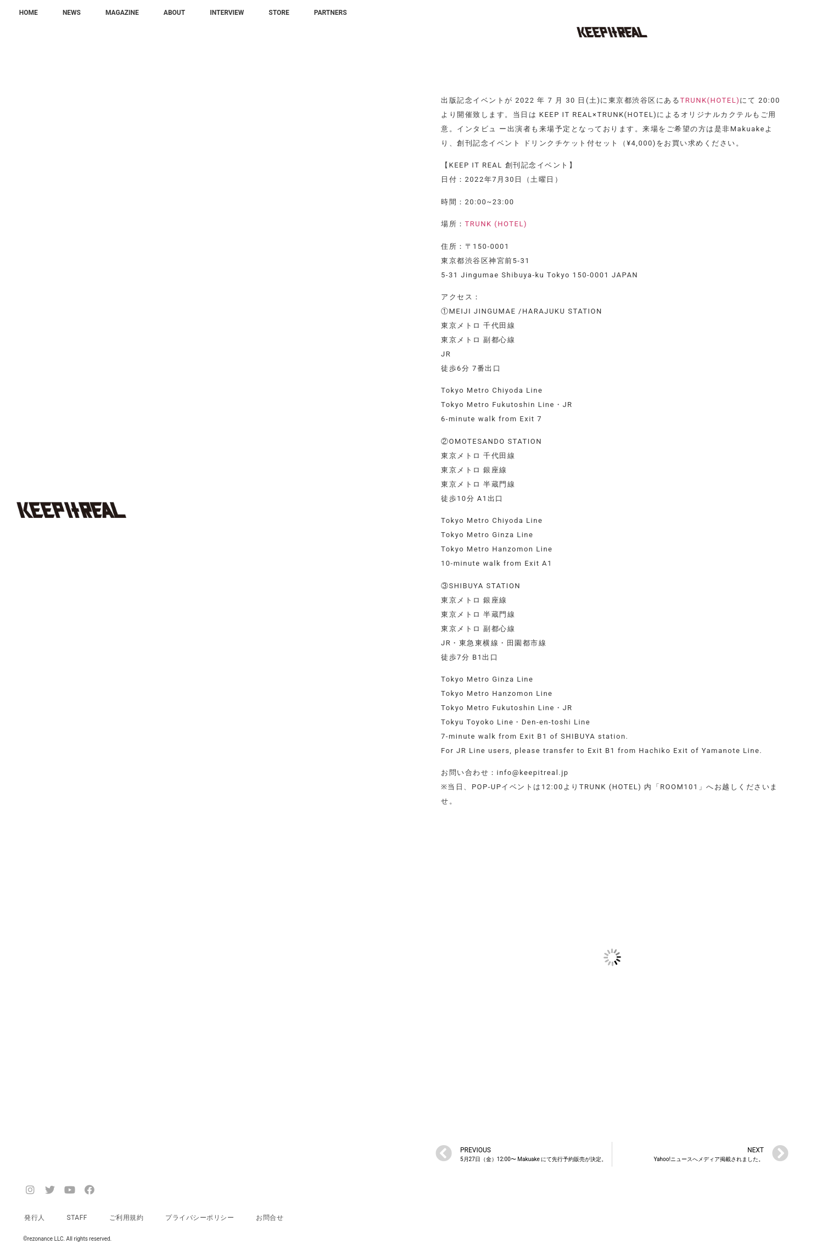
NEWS (72, 12)
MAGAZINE (122, 12)
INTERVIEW (227, 12)
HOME (28, 12)
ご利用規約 (126, 1217)
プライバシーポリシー (199, 1217)
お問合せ (269, 1217)
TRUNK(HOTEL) (710, 100)
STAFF (77, 1217)
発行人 (34, 1217)
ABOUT (174, 12)
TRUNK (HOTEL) (496, 224)
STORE (279, 12)
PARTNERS (330, 12)
